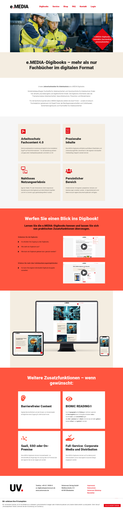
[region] (61, 504)
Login (93, 6)
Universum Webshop (94, 490)
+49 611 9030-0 (47, 485)
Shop (65, 6)
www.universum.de (42, 490)
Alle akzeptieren (112, 505)
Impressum (91, 485)
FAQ (73, 6)
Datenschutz (91, 488)
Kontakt (83, 6)
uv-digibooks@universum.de (45, 488)
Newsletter (91, 493)
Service (55, 6)
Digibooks (43, 6)
